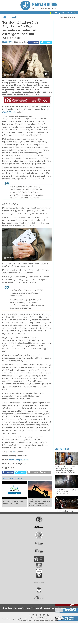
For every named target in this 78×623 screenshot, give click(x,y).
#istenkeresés (16, 478)
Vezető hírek (62, 449)
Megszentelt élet (51, 608)
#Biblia (6, 478)
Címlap (5, 608)
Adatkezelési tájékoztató (52, 621)
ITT (13, 452)
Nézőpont (7, 42)
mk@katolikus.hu (55, 619)
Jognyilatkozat (40, 621)
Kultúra (72, 608)
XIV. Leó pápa (20, 608)
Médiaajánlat (31, 621)
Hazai (11, 608)
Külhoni (30, 608)
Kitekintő (38, 608)
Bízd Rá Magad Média (18, 459)
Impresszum (22, 621)
